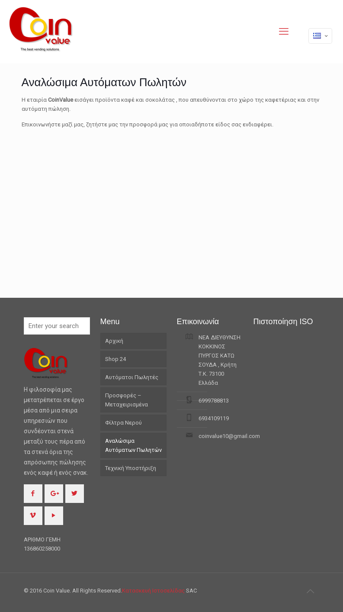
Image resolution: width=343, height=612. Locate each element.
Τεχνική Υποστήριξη (130, 468)
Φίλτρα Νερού (123, 422)
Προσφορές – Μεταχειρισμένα (126, 400)
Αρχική (114, 341)
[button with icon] (33, 493)
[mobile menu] (283, 31)
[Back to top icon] (310, 591)
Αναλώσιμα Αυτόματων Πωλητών (133, 445)
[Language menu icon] (320, 36)
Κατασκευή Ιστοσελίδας (154, 590)
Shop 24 (115, 359)
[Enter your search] (57, 326)
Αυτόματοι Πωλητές (131, 377)
